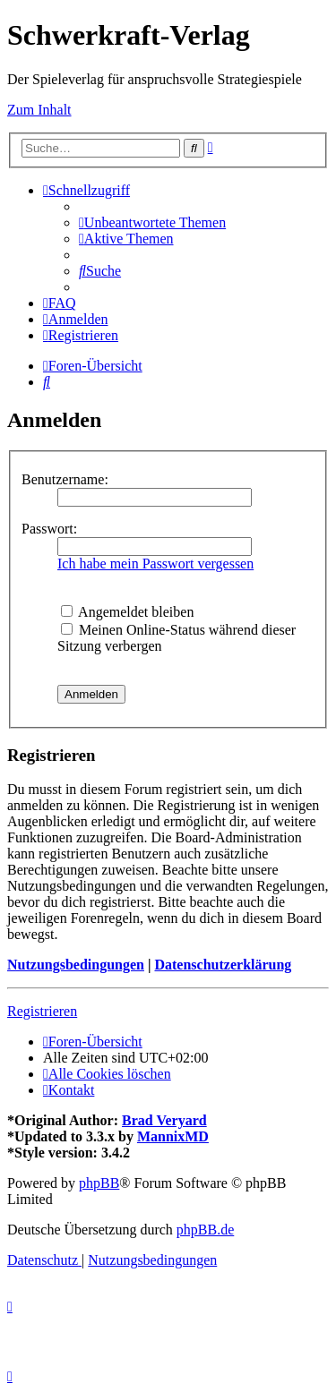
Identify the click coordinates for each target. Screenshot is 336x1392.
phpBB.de (205, 1229)
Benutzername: (65, 479)
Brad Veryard (164, 1120)
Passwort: (49, 528)
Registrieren (42, 1011)
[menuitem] (152, 222)
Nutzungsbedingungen (75, 964)
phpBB (99, 1183)
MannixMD (173, 1136)
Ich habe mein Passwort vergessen (155, 563)
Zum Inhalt (39, 109)
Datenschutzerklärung (222, 964)
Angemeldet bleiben (127, 611)
